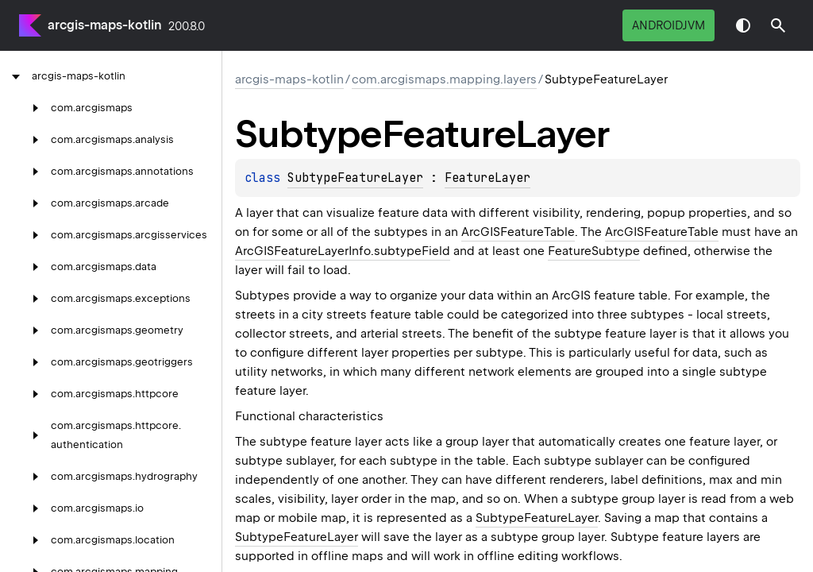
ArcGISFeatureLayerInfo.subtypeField (342, 251)
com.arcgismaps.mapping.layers (444, 79)
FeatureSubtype (594, 251)
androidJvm (668, 25)
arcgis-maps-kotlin (105, 25)
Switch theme (743, 25)
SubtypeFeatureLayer (355, 178)
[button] (778, 25)
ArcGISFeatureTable (518, 232)
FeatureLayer (487, 178)
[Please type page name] (778, 25)
